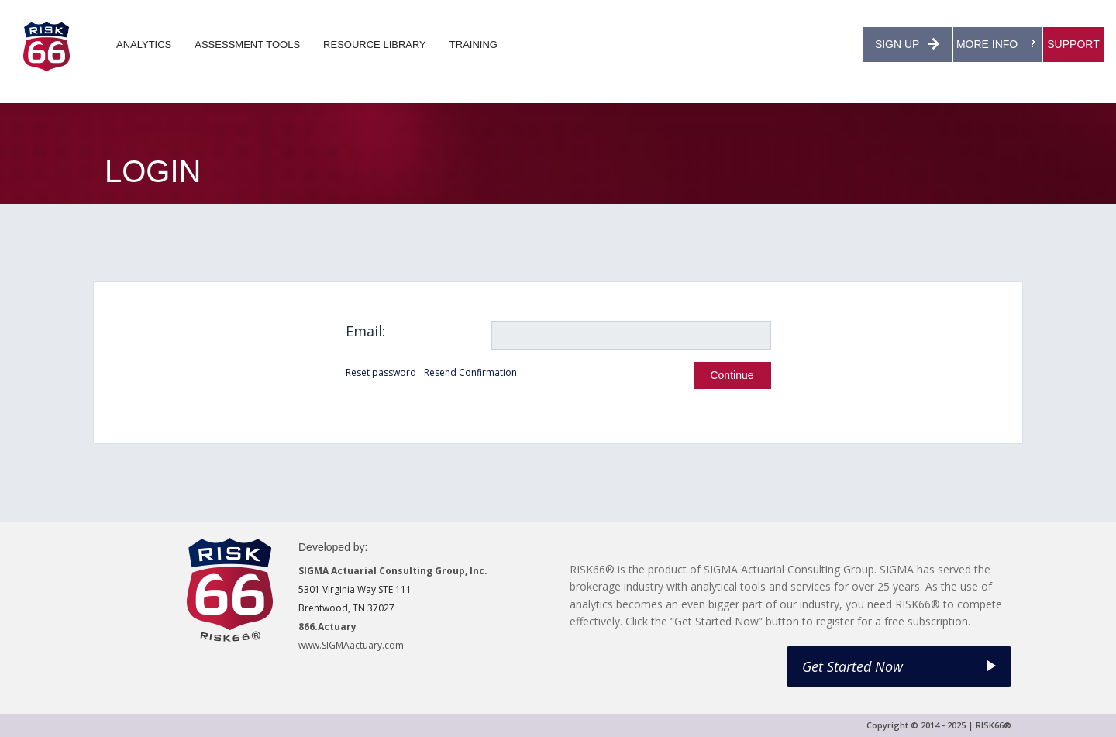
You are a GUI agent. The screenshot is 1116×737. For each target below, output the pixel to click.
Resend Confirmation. (471, 372)
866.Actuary (327, 626)
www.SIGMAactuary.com (351, 645)
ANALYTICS (143, 44)
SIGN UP (907, 43)
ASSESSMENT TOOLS (247, 44)
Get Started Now (899, 666)
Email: (365, 331)
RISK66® (993, 725)
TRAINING (474, 44)
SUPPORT (1073, 44)
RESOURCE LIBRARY (374, 44)
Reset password (381, 372)
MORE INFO (997, 43)
